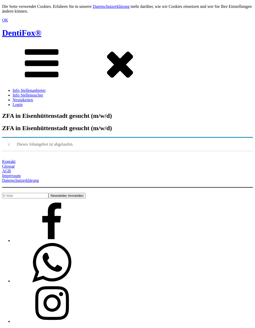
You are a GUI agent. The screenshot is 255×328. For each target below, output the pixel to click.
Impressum (11, 175)
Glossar (8, 166)
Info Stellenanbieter (29, 90)
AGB (6, 171)
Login (18, 104)
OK (5, 20)
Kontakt (9, 161)
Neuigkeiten (23, 100)
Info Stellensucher (28, 95)
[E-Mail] (25, 195)
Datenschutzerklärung (111, 6)
